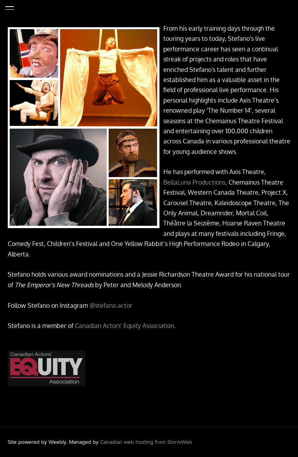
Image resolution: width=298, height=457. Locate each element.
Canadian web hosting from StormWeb (146, 442)
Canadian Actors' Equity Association (124, 326)
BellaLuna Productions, (196, 182)
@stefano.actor (111, 305)
